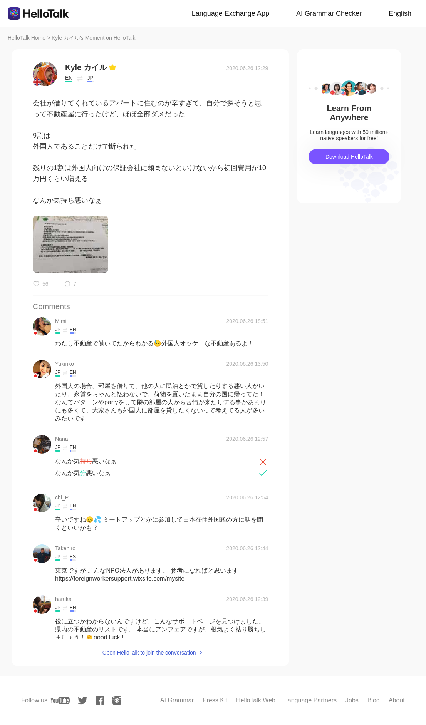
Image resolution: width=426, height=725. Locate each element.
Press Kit (215, 700)
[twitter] (82, 701)
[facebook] (100, 700)
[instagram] (116, 700)
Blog (373, 700)
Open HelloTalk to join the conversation (149, 653)
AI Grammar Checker (329, 13)
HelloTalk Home (26, 38)
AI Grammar (177, 700)
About (397, 700)
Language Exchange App (230, 13)
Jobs (352, 700)
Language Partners (310, 700)
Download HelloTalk (349, 157)
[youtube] (60, 700)
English (400, 13)
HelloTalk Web (255, 700)
